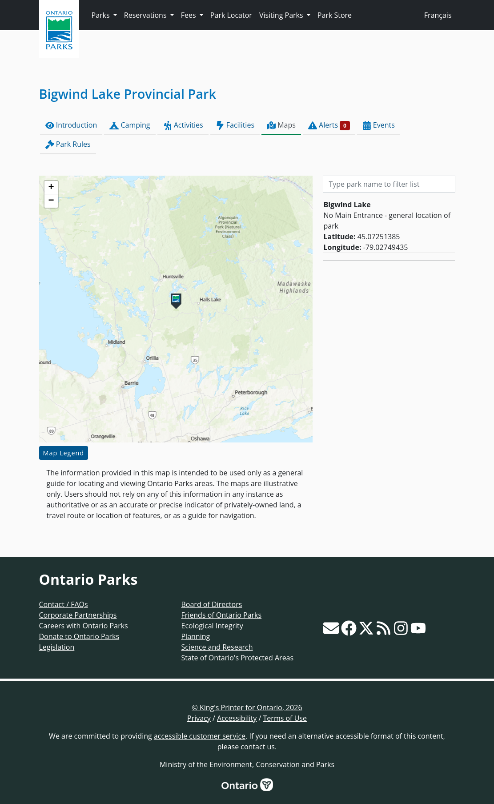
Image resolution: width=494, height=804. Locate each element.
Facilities (235, 125)
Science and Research (217, 647)
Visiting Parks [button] (282, 15)
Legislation (57, 647)
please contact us (246, 747)
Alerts (329, 125)
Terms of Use (285, 718)
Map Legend (63, 453)
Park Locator (231, 15)
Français (438, 15)
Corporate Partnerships (78, 615)
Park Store (334, 15)
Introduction (71, 125)
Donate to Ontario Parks (79, 636)
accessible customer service (199, 736)
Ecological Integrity (212, 626)
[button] (176, 301)
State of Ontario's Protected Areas (237, 658)
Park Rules (68, 144)
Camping (129, 125)
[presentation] (176, 309)
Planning (195, 636)
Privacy (199, 718)
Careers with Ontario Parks (83, 626)
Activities (183, 125)
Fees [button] (189, 15)
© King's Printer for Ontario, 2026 (247, 707)
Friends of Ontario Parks (221, 615)
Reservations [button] (146, 15)
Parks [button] (102, 15)
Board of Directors (211, 604)
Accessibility (237, 718)
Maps (281, 125)
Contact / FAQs (63, 604)
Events (378, 125)
